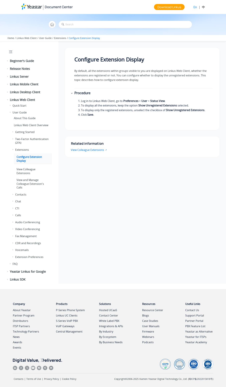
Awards (17, 342)
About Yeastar (22, 310)
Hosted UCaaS (108, 310)
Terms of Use (33, 378)
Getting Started (25, 132)
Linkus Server (19, 77)
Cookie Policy (69, 378)
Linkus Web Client (27, 38)
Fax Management (26, 236)
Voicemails (22, 250)
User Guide (45, 38)
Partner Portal (194, 321)
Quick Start (19, 105)
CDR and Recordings (28, 243)
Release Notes (20, 69)
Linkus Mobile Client (24, 84)
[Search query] (125, 24)
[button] (8, 61)
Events (17, 347)
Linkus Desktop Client (25, 92)
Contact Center (108, 315)
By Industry (106, 331)
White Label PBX (109, 321)
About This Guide (25, 118)
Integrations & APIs (111, 326)
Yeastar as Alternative (199, 331)
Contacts (20, 194)
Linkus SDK (17, 279)
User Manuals (151, 326)
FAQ (15, 264)
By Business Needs (111, 342)
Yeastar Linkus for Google (28, 272)
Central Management (69, 331)
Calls (18, 215)
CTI (17, 208)
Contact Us (192, 310)
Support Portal (194, 315)
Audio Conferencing (27, 222)
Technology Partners (26, 331)
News (16, 337)
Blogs (145, 315)
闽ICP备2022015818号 (201, 378)
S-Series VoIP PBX (67, 321)
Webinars (148, 337)
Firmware (148, 331)
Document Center (59, 7)
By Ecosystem (107, 337)
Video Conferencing (27, 229)
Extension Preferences (29, 257)
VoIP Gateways (65, 326)
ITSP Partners (21, 326)
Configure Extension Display (84, 38)
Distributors (20, 321)
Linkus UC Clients (67, 315)
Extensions (60, 38)
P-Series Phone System (70, 310)
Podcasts (148, 342)
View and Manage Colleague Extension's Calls (30, 183)
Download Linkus (169, 7)
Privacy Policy (51, 378)
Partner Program (23, 315)
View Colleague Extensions (26, 171)
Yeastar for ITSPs (195, 337)
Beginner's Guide (22, 61)
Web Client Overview (31, 125)
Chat (18, 201)
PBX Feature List (195, 326)
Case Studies (150, 321)
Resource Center (152, 310)
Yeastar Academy (196, 342)
